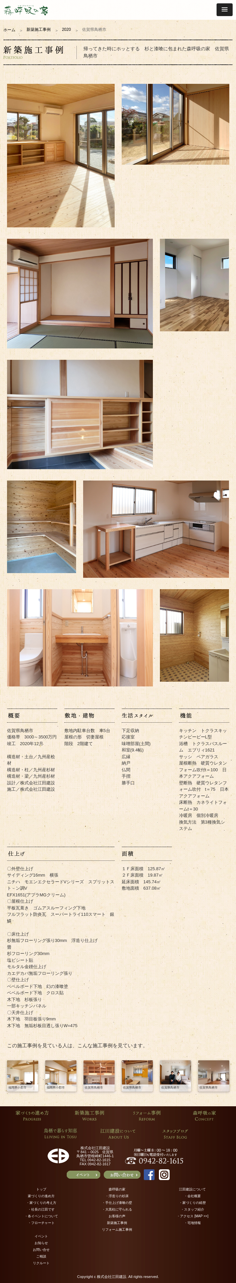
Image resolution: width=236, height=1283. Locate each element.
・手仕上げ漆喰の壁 (117, 1203)
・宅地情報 (192, 1223)
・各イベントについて (41, 1216)
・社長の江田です (41, 1209)
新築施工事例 (38, 29)
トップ (41, 1189)
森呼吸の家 (117, 1189)
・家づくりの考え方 (41, 1203)
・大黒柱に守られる (117, 1209)
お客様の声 (117, 1216)
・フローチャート (41, 1223)
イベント (41, 1236)
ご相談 (41, 1256)
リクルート (41, 1263)
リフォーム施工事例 (117, 1229)
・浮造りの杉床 (117, 1196)
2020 (66, 29)
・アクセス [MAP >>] (192, 1216)
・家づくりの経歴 (192, 1203)
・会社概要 (192, 1196)
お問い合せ (41, 1249)
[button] (225, 9)
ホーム (9, 29)
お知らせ (41, 1243)
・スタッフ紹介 (192, 1209)
